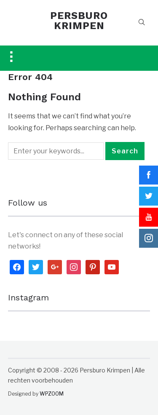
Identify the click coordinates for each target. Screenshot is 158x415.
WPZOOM (52, 394)
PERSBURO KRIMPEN (79, 21)
